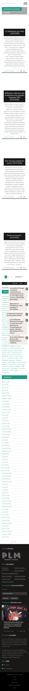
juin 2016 (4, 440)
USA (22, 366)
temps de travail (13, 364)
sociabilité (4, 362)
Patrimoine (19, 346)
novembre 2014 (5, 476)
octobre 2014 (5, 479)
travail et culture (21, 364)
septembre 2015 (6, 451)
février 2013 (5, 517)
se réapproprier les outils (12, 358)
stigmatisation (5, 364)
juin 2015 (4, 456)
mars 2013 (4, 514)
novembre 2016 (5, 431)
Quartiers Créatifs (6, 352)
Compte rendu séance (9, 267)
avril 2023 (4, 384)
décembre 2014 (5, 473)
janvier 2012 (5, 528)
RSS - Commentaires (8, 668)
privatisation (4, 350)
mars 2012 (4, 526)
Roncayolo (11, 356)
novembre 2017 (5, 409)
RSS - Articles (6, 665)
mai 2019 (4, 390)
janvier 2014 (5, 498)
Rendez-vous (14, 682)
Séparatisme (19, 360)
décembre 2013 (5, 501)
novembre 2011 (5, 531)
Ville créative (14, 368)
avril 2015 (4, 462)
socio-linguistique (11, 362)
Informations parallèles (20, 576)
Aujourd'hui (6, 283)
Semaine (15, 283)
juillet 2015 (4, 454)
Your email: (4, 589)
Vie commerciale (6, 368)
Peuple (12, 348)
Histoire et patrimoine (7, 576)
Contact (14, 687)
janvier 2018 (5, 406)
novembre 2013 (5, 503)
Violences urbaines (14, 370)
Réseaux (9, 354)
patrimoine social (6, 348)
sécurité (21, 358)
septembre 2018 (6, 398)
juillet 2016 (4, 437)
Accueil (14, 676)
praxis (22, 348)
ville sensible (22, 368)
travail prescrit (5, 366)
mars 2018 (4, 401)
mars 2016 (4, 442)
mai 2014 (4, 487)
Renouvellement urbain (16, 352)
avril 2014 (4, 490)
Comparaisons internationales (5, 568)
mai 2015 (4, 459)
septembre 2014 (6, 481)
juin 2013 (4, 509)
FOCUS (16, 573)
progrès (10, 350)
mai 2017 (4, 418)
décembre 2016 (5, 429)
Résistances (5, 356)
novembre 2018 (5, 395)
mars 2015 (4, 465)
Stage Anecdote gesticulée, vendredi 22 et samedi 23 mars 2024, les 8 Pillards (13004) (13, 625)
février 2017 (5, 423)
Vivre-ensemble (5, 372)
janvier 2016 (5, 445)
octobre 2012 (5, 520)
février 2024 (5, 382)
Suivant (18, 277)
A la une (14, 679)
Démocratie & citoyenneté (8, 573)
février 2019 (5, 393)
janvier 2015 (5, 470)
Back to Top (14, 542)
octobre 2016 (5, 434)
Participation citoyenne (9, 346)
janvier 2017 (5, 426)
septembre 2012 (6, 523)
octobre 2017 (5, 412)
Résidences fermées (17, 354)
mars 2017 (4, 420)
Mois (21, 283)
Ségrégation (5, 360)
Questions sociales (6, 579)
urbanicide (18, 366)
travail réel (12, 366)
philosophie (17, 348)
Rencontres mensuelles (20, 579)
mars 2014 (4, 492)
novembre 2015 (5, 448)
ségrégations (12, 360)
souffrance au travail (21, 362)
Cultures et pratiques (9, 71)
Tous (26, 283)
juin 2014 (4, 484)
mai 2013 (4, 512)
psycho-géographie (17, 350)
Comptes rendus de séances (15, 685)
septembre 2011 (6, 534)
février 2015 (5, 467)
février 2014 (5, 495)
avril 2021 (4, 387)
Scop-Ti (3, 358)
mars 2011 (4, 537)
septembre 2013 (6, 506)
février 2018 (5, 404)
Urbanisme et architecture (8, 581)
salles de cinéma (19, 356)
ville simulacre (5, 370)
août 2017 (4, 415)
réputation (4, 354)
